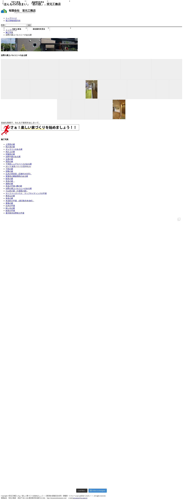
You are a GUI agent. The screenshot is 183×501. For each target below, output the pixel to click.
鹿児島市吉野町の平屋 (15, 213)
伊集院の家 (10, 154)
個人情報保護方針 (13, 21)
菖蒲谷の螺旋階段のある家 (17, 176)
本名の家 (10, 181)
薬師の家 (9, 184)
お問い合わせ (83, 30)
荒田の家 (9, 161)
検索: (3, 25)
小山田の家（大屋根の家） (17, 191)
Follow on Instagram (97, 490)
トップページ (11, 18)
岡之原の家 (10, 147)
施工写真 (61, 30)
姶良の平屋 (10, 211)
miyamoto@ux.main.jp (79, 498)
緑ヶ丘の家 (10, 208)
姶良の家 (9, 179)
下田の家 (9, 169)
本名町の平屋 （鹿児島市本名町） (20, 201)
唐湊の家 (9, 203)
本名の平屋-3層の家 (14, 186)
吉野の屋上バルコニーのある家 (19, 188)
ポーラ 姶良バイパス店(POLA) (18, 166)
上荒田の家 (10, 144)
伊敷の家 (9, 171)
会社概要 (39, 30)
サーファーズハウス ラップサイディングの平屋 (26, 193)
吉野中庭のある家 (13, 157)
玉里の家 (9, 159)
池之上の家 (10, 152)
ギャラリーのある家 (14, 149)
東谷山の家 (10, 196)
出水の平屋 (10, 206)
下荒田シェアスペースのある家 (19, 164)
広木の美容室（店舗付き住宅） (19, 174)
